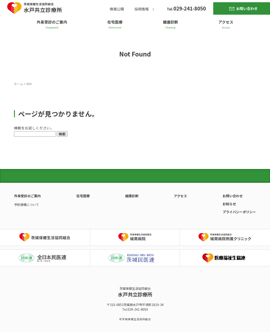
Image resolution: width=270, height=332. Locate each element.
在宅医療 (114, 22)
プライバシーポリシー (239, 211)
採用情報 (141, 9)
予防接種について (26, 204)
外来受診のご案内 (52, 22)
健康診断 (170, 22)
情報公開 (117, 9)
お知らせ (229, 203)
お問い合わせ (247, 8)
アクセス (225, 22)
